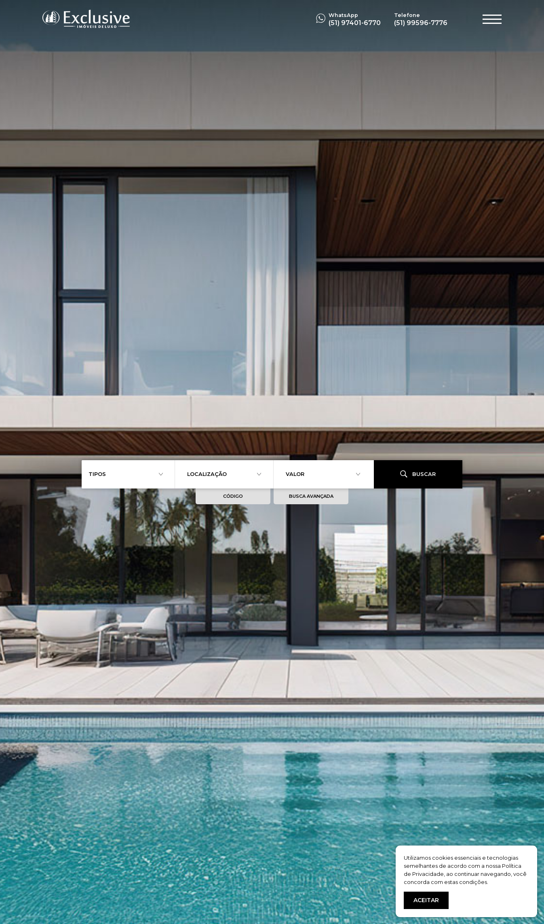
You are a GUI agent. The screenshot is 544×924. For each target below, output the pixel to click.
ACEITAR (426, 900)
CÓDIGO (233, 496)
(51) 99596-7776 (420, 23)
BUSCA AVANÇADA (311, 496)
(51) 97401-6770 (355, 23)
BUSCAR (418, 474)
